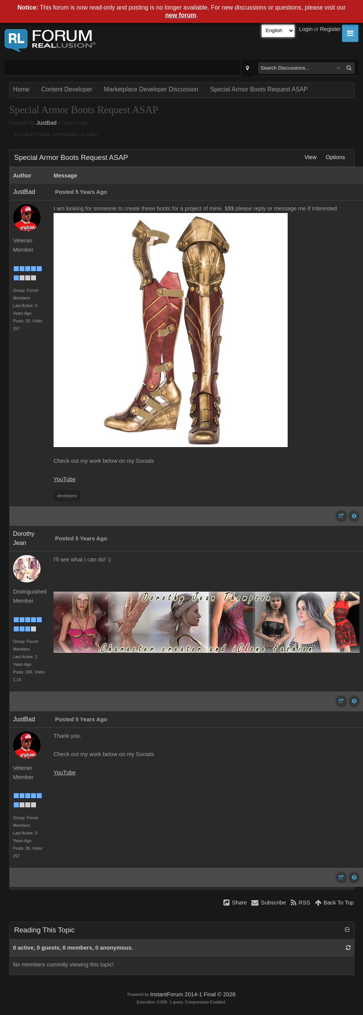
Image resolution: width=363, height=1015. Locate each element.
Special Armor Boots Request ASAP (259, 89)
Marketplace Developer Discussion (151, 89)
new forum (180, 15)
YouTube (65, 479)
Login (306, 29)
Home (21, 89)
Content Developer (66, 89)
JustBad (46, 123)
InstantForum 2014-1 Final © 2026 (192, 994)
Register (330, 29)
